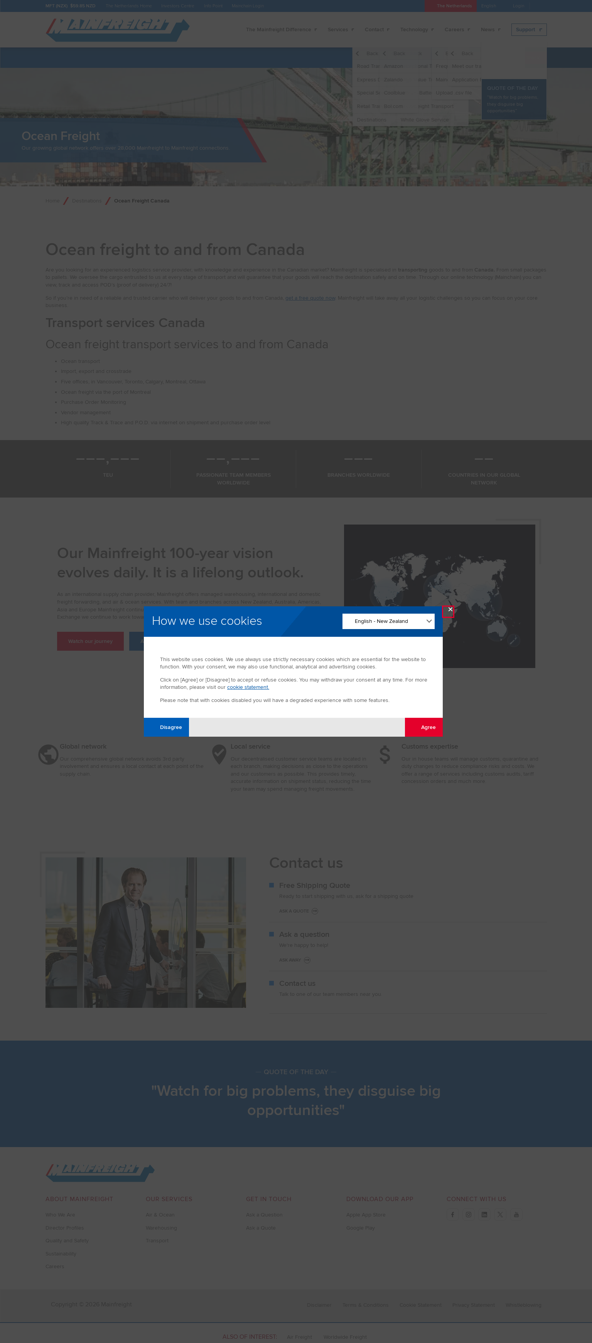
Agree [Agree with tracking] (424, 727)
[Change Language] (388, 621)
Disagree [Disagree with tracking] (166, 727)
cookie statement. (248, 687)
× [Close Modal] (450, 611)
